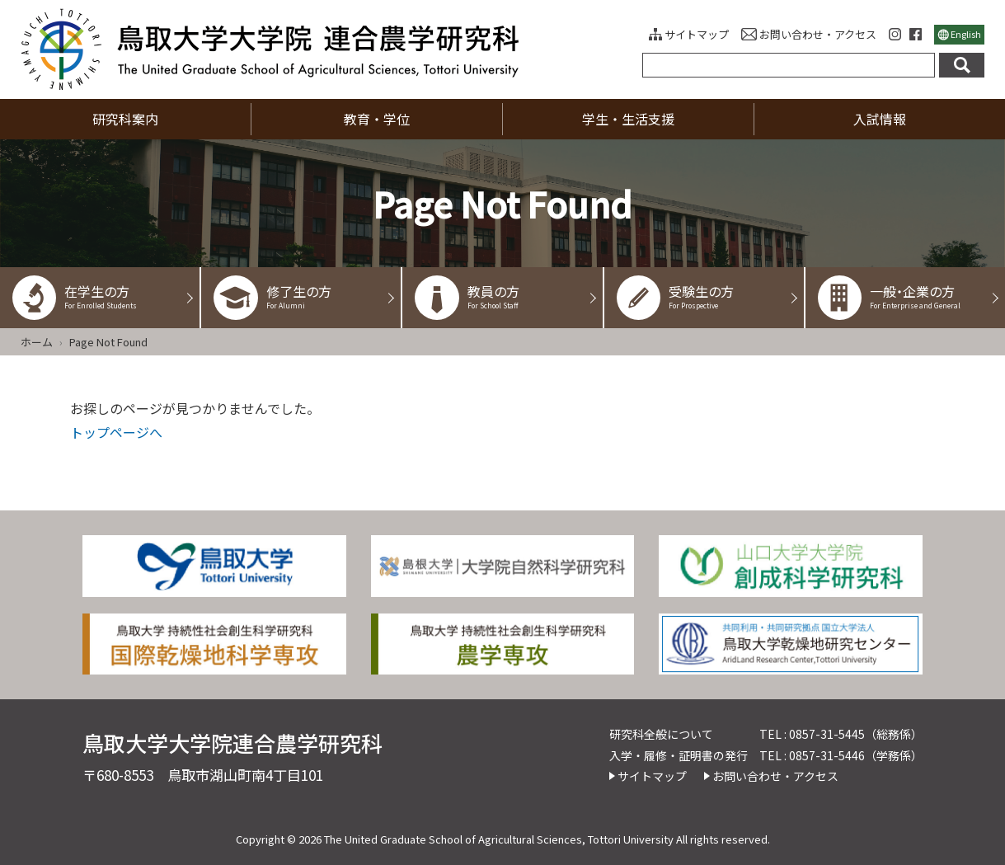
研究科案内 (125, 119)
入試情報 (879, 119)
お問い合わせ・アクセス (817, 34)
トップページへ (116, 432)
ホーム (37, 342)
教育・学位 (377, 119)
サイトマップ (697, 34)
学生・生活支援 (628, 119)
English (966, 33)
